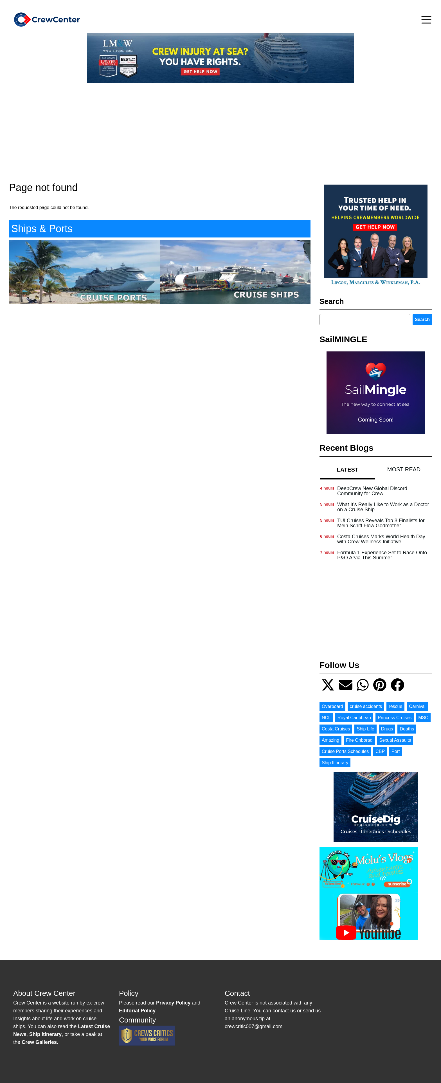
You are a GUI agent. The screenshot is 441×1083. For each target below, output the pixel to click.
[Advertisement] (220, 127)
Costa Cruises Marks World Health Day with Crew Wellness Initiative (381, 539)
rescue (395, 706)
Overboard (332, 706)
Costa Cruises (336, 729)
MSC (423, 717)
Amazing (330, 740)
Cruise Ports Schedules (345, 751)
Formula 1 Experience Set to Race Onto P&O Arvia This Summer (382, 555)
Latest (347, 470)
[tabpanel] (376, 523)
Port (396, 751)
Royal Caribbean (354, 717)
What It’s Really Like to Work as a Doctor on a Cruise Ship (383, 507)
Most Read (404, 469)
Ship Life (365, 729)
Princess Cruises (394, 717)
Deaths (407, 729)
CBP (380, 751)
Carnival (417, 706)
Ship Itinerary (335, 762)
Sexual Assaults (395, 740)
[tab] (348, 469)
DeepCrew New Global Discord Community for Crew (372, 491)
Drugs (387, 729)
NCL (326, 717)
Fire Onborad (359, 740)
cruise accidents (366, 706)
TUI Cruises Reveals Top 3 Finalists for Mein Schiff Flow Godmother (381, 523)
